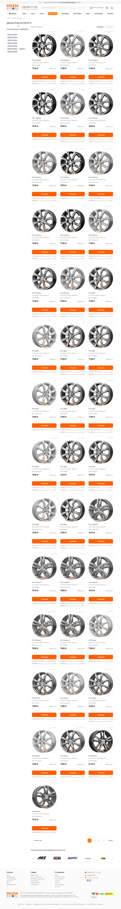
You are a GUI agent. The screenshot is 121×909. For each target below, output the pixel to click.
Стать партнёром (59, 884)
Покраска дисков (35, 882)
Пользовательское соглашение (94, 904)
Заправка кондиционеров (37, 878)
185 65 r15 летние (12, 40)
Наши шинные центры (92, 877)
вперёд (111, 840)
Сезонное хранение (36, 877)
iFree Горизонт (93, 524)
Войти (94, 7)
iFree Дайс (92, 293)
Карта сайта (21, 904)
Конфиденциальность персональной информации (46, 904)
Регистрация (99, 7)
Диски (33, 13)
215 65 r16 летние (12, 34)
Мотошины (10, 880)
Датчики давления (11, 884)
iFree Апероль (36, 60)
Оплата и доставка (60, 877)
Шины (24, 13)
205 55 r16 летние (12, 43)
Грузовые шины (11, 877)
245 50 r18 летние (12, 48)
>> (104, 840)
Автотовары (77, 13)
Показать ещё (38, 840)
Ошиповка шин (35, 884)
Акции (88, 13)
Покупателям (99, 13)
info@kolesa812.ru (91, 875)
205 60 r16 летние (12, 37)
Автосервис (65, 13)
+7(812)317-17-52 (29, 7)
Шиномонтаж (53, 13)
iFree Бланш (92, 640)
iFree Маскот (93, 756)
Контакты (110, 13)
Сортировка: (100, 27)
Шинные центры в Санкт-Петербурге (29, 9)
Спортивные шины (11, 878)
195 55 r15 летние (12, 46)
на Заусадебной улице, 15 (69, 2)
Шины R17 (22, 48)
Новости (57, 882)
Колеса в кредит (59, 878)
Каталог (12, 13)
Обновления (28, 904)
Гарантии (57, 880)
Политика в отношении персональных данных (73, 904)
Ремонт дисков (35, 880)
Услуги (42, 13)
